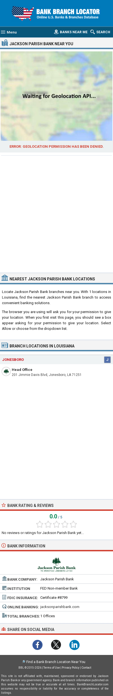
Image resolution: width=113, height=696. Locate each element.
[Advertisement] (56, 213)
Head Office (22, 370)
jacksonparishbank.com (59, 607)
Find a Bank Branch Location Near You (55, 662)
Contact (86, 667)
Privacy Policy (70, 667)
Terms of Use (51, 667)
